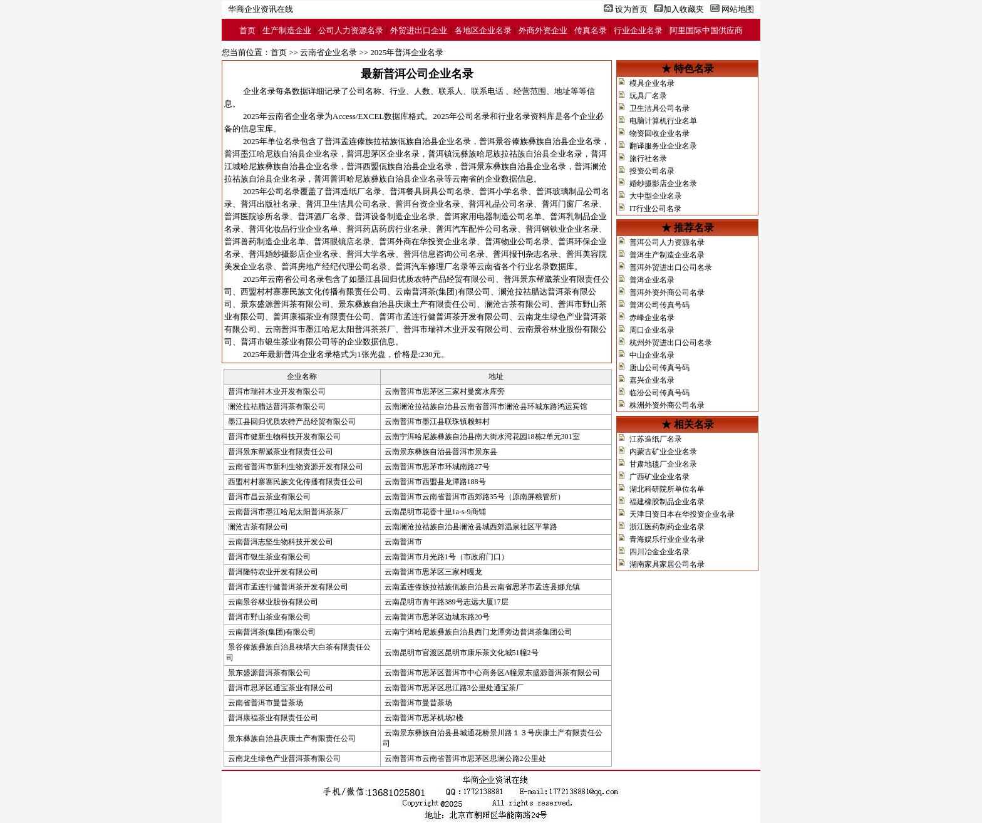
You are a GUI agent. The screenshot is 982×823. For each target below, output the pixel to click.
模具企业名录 (651, 83)
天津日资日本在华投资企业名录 (682, 514)
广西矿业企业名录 (659, 476)
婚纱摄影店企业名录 (663, 183)
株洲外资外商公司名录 (667, 405)
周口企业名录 (651, 330)
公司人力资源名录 (350, 30)
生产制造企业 (286, 30)
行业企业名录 (638, 30)
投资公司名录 (651, 171)
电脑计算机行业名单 (663, 120)
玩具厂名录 (648, 95)
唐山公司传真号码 (659, 367)
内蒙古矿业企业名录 (663, 451)
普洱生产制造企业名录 (667, 255)
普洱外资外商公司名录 (667, 292)
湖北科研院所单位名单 (667, 489)
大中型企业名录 (655, 196)
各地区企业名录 (483, 30)
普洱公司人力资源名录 (667, 242)
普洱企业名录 (651, 280)
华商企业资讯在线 (260, 9)
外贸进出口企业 (418, 30)
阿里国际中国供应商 (706, 30)
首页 (247, 30)
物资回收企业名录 (659, 133)
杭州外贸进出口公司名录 (670, 342)
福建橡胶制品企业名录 (667, 501)
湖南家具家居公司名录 (667, 564)
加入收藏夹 (683, 9)
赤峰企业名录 (651, 317)
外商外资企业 (543, 30)
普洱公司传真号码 (659, 305)
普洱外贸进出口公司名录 (670, 267)
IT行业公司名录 (655, 208)
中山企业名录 (651, 355)
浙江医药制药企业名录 (667, 526)
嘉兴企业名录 (651, 380)
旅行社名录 (648, 158)
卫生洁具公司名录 (659, 108)
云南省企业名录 (328, 52)
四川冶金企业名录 (659, 551)
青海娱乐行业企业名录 (667, 539)
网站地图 (737, 9)
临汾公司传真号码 (659, 392)
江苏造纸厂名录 (655, 439)
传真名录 (590, 30)
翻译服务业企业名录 (663, 146)
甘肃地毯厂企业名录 (663, 464)
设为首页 (631, 9)
